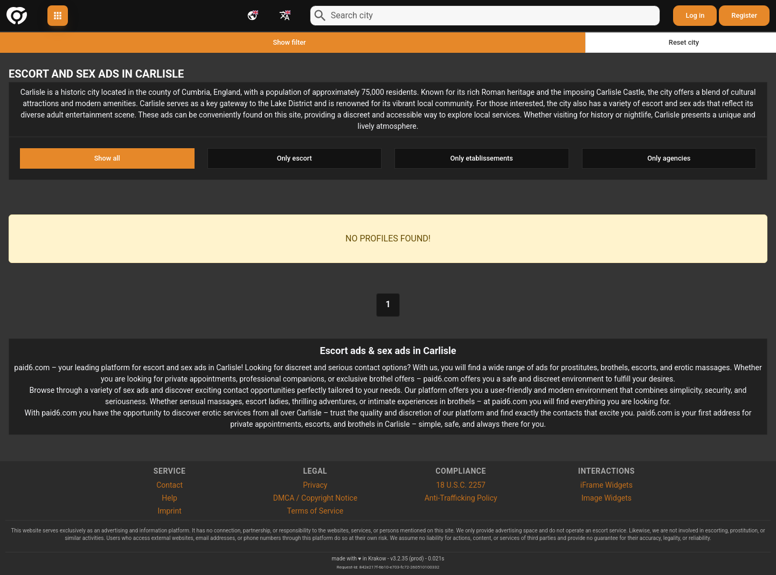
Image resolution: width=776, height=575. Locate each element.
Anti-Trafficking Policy (461, 498)
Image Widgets (606, 498)
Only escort (294, 158)
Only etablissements (482, 158)
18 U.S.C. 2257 (461, 485)
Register (744, 15)
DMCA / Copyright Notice (315, 498)
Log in (694, 15)
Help (169, 498)
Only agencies (668, 158)
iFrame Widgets (606, 485)
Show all (107, 158)
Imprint (169, 511)
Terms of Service (315, 511)
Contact (169, 485)
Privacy (315, 485)
